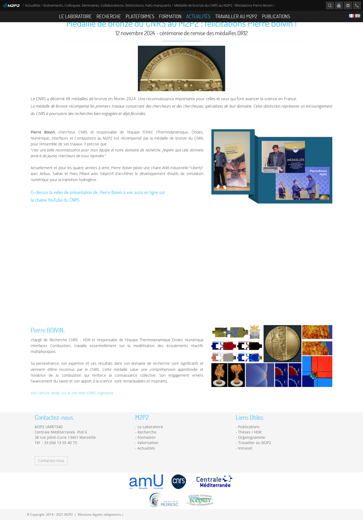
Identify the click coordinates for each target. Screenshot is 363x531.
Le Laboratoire (75, 16)
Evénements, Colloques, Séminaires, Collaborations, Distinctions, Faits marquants (107, 5)
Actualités (32, 5)
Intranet (245, 459)
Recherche (109, 16)
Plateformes (140, 16)
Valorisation (148, 453)
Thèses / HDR (250, 443)
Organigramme (251, 448)
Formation (170, 16)
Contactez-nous (51, 471)
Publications (276, 16)
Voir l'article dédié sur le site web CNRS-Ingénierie (72, 404)
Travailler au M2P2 (236, 16)
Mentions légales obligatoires (99, 525)
